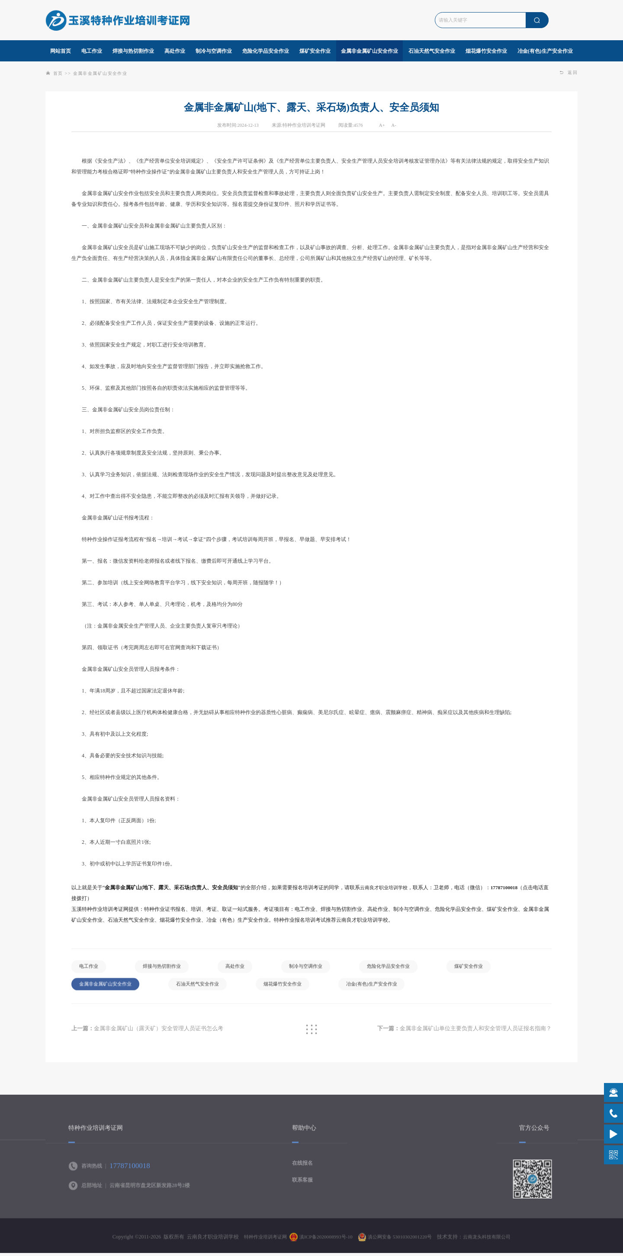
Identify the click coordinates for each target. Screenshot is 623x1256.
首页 (58, 73)
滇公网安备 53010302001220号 (401, 1242)
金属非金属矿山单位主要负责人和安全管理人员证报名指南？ (458, 1031)
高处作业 (243, 969)
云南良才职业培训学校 (386, 887)
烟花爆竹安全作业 (295, 988)
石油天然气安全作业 (205, 988)
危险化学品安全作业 (404, 969)
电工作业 (90, 969)
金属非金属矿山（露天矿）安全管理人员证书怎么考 (153, 1031)
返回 (568, 72)
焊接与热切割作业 (166, 969)
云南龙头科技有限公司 (493, 1242)
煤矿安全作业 (488, 969)
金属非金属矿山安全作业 (104, 73)
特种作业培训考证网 (259, 1242)
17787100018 (509, 887)
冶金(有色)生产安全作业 (389, 988)
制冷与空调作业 (317, 969)
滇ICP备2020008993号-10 (323, 1242)
